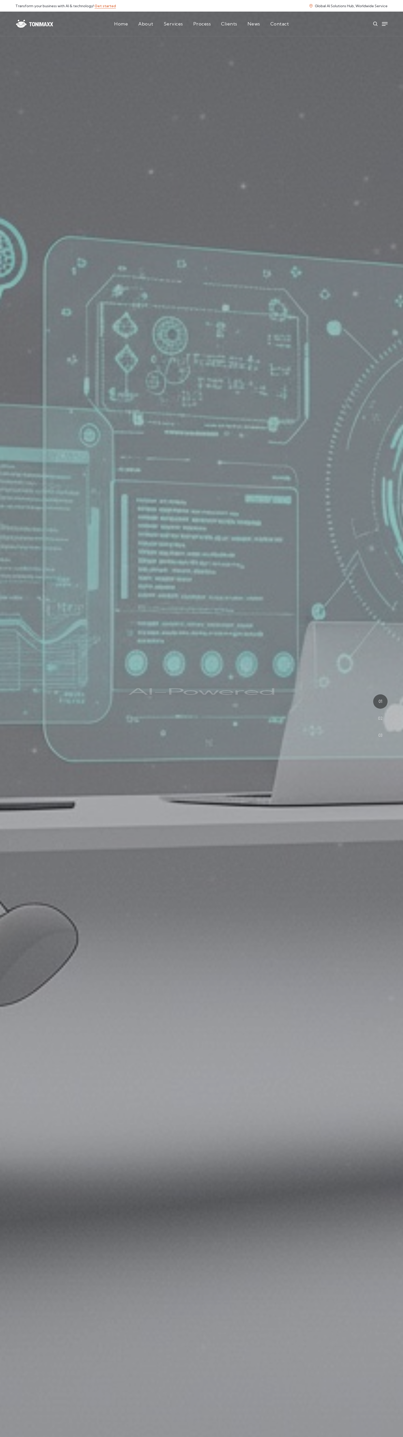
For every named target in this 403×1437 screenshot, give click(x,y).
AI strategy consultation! (214, 1412)
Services (173, 24)
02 (380, 718)
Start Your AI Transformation (201, 750)
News (254, 24)
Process (202, 24)
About (145, 24)
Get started (105, 6)
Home (121, 24)
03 (380, 735)
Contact (279, 24)
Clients (229, 24)
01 (380, 701)
